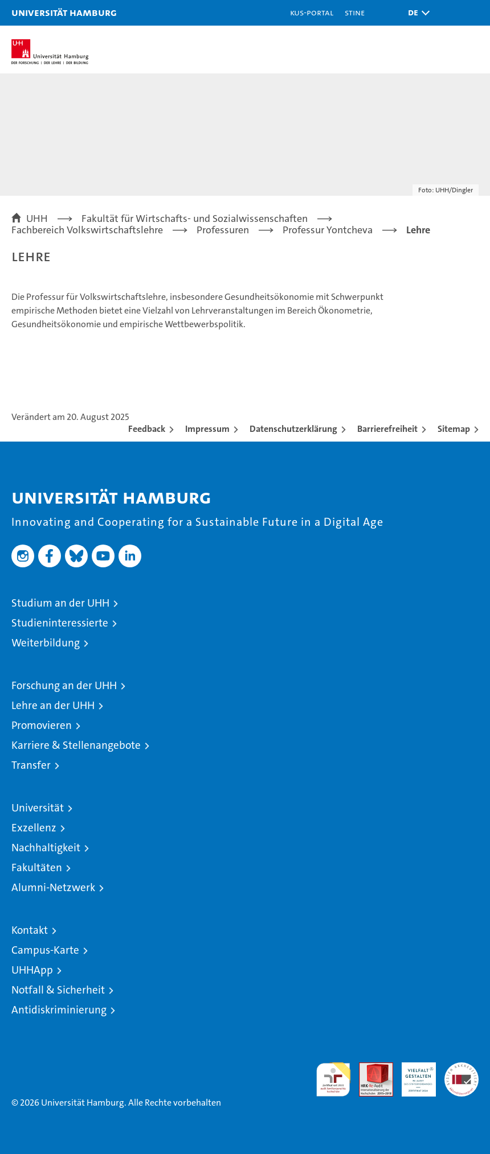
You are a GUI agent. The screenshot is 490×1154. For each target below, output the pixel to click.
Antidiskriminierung (59, 1010)
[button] (416, 13)
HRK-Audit (412, 1074)
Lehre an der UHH (53, 705)
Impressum (207, 429)
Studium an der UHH (60, 603)
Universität (37, 808)
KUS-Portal (311, 12)
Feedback (146, 429)
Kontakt (29, 930)
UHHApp (32, 970)
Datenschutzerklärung (293, 429)
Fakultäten (36, 867)
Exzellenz (33, 828)
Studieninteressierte (59, 623)
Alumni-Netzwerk (53, 887)
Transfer (31, 765)
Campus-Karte (45, 950)
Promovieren (41, 725)
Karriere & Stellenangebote (76, 745)
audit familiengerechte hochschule (333, 1079)
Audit (370, 1068)
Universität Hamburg (64, 12)
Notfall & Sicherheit (58, 990)
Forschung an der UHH (64, 685)
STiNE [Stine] (355, 12)
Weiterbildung (45, 643)
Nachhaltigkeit (45, 847)
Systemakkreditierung (461, 1068)
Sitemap (454, 429)
